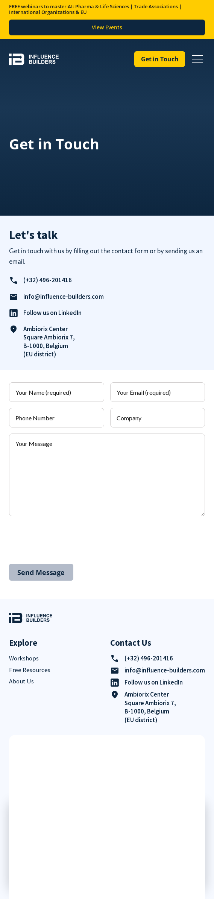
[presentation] (66, 537)
